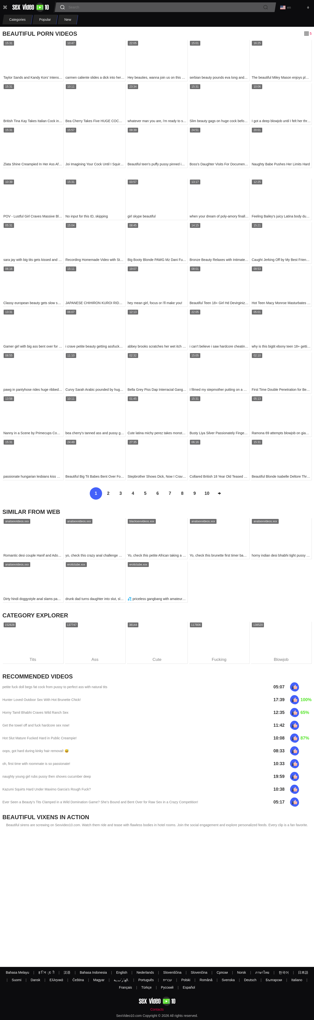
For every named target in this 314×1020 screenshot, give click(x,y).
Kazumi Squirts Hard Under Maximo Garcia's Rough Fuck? (46, 790)
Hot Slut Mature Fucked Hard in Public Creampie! (39, 739)
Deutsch (250, 980)
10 (206, 494)
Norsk (241, 972)
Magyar (99, 980)
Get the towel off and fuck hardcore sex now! (35, 726)
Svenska (228, 980)
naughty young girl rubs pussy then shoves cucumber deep (46, 778)
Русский (167, 987)
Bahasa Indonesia (93, 972)
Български (274, 980)
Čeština (78, 980)
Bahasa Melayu (17, 972)
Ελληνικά (56, 980)
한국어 (284, 972)
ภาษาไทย (262, 972)
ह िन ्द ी (46, 972)
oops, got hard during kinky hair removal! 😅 (35, 752)
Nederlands (145, 972)
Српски (222, 972)
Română (206, 980)
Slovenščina (172, 972)
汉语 (67, 972)
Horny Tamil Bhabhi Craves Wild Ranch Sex (35, 714)
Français (125, 987)
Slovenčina (199, 972)
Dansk (35, 980)
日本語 (303, 972)
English (121, 972)
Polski (185, 980)
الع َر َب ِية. (121, 980)
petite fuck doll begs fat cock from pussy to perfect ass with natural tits (54, 688)
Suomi (17, 980)
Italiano (296, 980)
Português (146, 980)
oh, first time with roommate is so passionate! (36, 765)
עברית (167, 980)
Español (189, 987)
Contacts (157, 1009)
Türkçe (146, 987)
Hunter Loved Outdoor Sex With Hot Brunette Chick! (41, 701)
